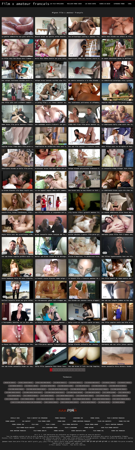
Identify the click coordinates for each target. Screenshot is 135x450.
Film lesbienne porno (49, 427)
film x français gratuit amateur (81, 399)
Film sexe (35, 424)
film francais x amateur (31, 385)
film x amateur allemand (109, 392)
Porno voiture (59, 430)
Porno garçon (10, 421)
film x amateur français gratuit (65, 395)
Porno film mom (124, 421)
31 (81, 370)
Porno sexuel (95, 418)
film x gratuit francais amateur (121, 399)
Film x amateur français (114, 424)
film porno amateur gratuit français (98, 389)
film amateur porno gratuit (92, 382)
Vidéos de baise (104, 3)
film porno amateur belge (82, 385)
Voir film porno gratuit (109, 427)
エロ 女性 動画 (112, 441)
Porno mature (89, 427)
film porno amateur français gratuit (58, 389)
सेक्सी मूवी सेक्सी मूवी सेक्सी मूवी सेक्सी (97, 441)
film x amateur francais (47, 395)
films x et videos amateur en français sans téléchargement (26, 402)
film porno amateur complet (99, 385)
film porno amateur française (78, 389)
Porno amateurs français (81, 421)
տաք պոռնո (69, 441)
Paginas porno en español (62, 443)
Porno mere (61, 421)
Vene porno (16, 441)
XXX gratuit (26, 421)
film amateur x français (109, 382)
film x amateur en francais (30, 395)
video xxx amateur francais (88, 402)
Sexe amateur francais (18, 430)
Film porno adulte (40, 430)
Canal (130, 3)
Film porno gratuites (70, 424)
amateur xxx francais (10, 382)
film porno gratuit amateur (92, 392)
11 (78, 370)
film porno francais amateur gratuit (33, 392)
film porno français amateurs (75, 392)
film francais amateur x (16, 385)
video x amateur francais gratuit (69, 402)
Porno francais (60, 418)
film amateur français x (60, 382)
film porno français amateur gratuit (55, 392)
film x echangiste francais (119, 395)
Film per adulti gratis (29, 441)
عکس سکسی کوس (76, 443)
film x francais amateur (27, 399)
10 (74, 370)
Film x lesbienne (71, 427)
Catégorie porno (119, 3)
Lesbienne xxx (78, 418)
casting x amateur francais (25, 382)
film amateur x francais (124, 382)
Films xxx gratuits (104, 421)
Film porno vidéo (44, 421)
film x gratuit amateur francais (101, 399)
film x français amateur (12, 399)
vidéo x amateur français (51, 402)
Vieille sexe (15, 418)
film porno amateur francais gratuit (36, 389)
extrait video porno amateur (43, 382)
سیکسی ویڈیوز (42, 441)
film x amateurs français (103, 395)
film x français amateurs (63, 399)
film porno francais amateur (13, 392)
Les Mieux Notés (90, 3)
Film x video (50, 424)
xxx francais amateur (118, 402)
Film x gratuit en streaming (37, 418)
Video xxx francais (118, 430)
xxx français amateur (104, 402)
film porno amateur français (16, 389)
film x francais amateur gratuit (45, 399)
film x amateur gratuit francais (85, 395)
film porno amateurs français (118, 389)
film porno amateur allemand (65, 385)
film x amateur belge (124, 392)
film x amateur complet (14, 395)
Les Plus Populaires (57, 3)
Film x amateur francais (115, 418)
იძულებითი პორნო (80, 441)
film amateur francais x (76, 382)
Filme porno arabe (91, 424)
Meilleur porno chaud (74, 3)
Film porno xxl (98, 430)
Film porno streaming (125, 441)
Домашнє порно (7, 441)
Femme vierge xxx (18, 424)
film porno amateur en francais (117, 385)
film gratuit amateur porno (48, 385)
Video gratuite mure (78, 430)
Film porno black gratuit (26, 427)
